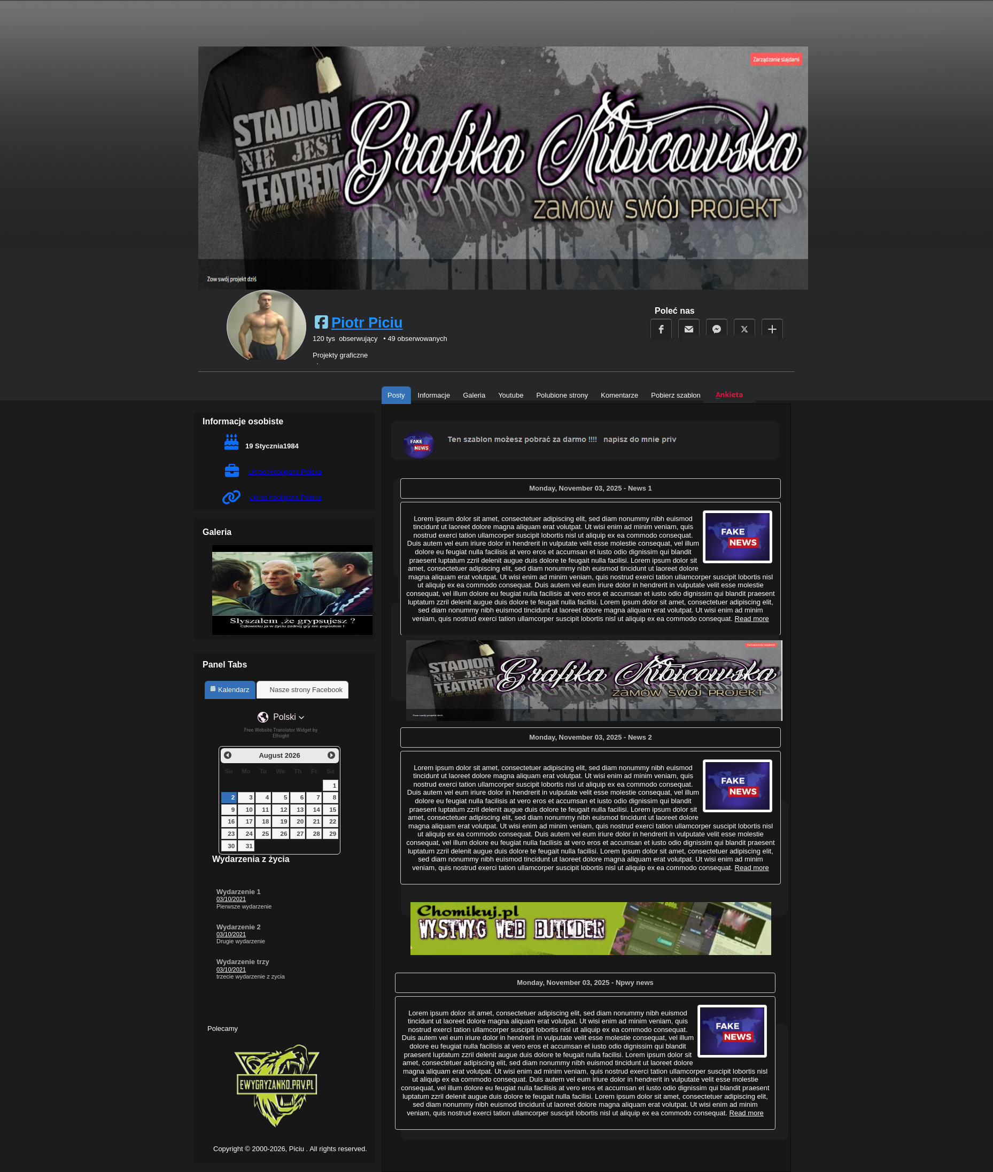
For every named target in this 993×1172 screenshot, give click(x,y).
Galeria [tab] (474, 395)
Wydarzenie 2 (238, 927)
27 (300, 833)
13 (300, 809)
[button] (281, 717)
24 (249, 833)
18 (265, 821)
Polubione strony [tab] (562, 395)
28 (316, 833)
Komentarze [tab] (619, 395)
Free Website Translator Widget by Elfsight (280, 733)
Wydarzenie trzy (242, 962)
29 (332, 833)
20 (300, 821)
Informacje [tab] (434, 395)
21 (316, 821)
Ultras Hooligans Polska (285, 472)
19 (284, 821)
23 (231, 833)
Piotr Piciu (367, 323)
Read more (752, 868)
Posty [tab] (396, 395)
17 (249, 821)
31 (249, 845)
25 (265, 833)
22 (332, 821)
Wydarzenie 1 (238, 892)
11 (265, 809)
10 (249, 809)
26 (284, 833)
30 (231, 845)
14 (316, 809)
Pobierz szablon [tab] (676, 395)
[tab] (230, 690)
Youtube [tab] (510, 395)
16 (231, 821)
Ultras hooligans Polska (285, 497)
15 (332, 809)
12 (284, 809)
